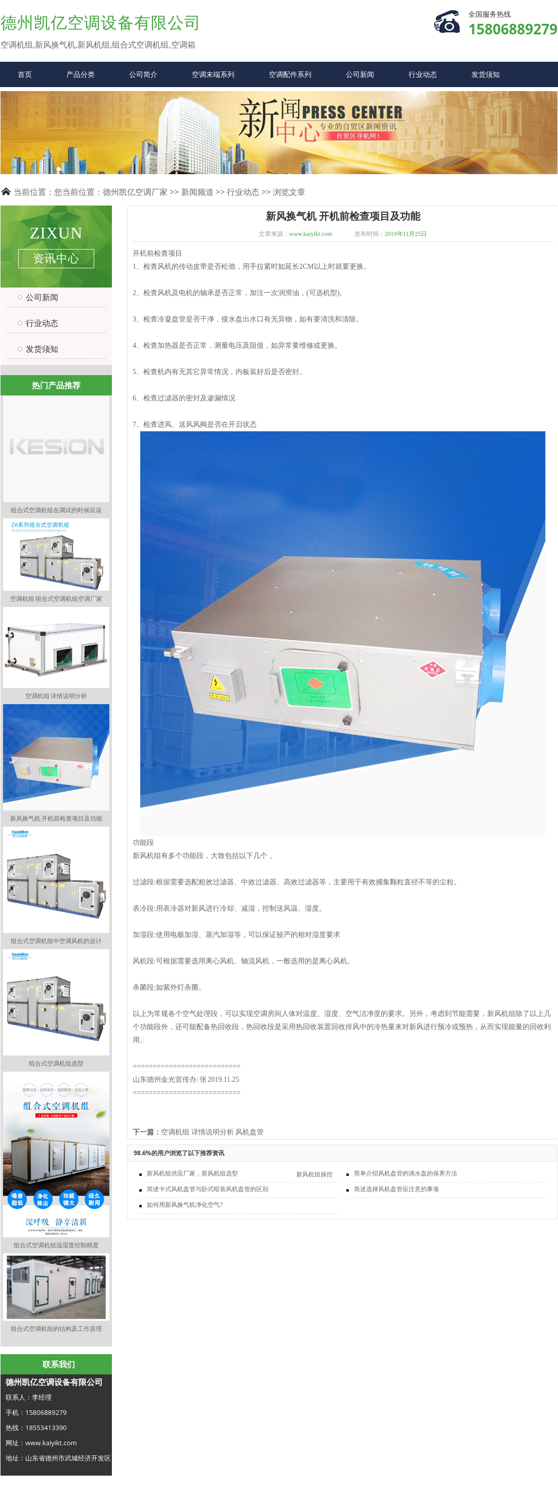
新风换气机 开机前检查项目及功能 (56, 818)
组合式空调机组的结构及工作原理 (56, 1328)
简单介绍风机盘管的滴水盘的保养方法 (405, 1173)
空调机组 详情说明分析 (56, 695)
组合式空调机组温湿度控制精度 (56, 1245)
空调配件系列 (290, 74)
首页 (25, 74)
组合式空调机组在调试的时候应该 (56, 510)
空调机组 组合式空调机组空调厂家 (56, 598)
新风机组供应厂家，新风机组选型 (192, 1173)
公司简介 (143, 74)
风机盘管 (249, 1132)
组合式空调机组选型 (56, 1063)
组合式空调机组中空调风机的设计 (56, 941)
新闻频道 (197, 191)
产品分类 (80, 74)
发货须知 (485, 74)
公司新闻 (360, 74)
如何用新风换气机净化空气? (184, 1204)
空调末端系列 (213, 74)
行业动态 (423, 74)
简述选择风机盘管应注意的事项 (396, 1189)
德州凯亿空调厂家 (135, 191)
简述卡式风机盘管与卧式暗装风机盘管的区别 (207, 1189)
